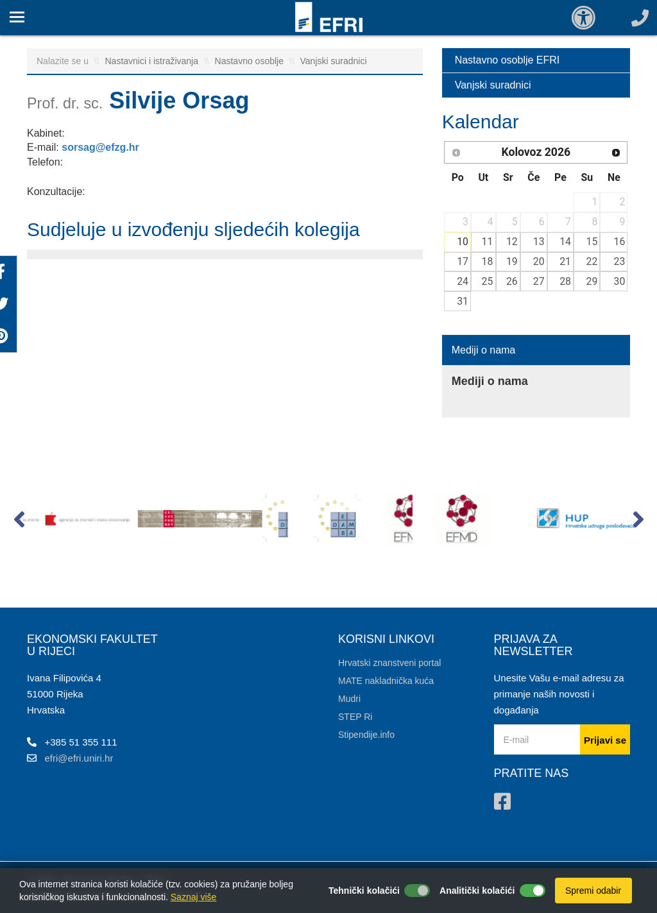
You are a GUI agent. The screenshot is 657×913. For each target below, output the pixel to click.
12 (512, 241)
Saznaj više (194, 897)
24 (462, 281)
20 (539, 261)
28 (565, 281)
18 (487, 261)
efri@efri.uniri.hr (79, 758)
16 (620, 241)
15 (592, 241)
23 (620, 261)
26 (512, 281)
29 (592, 281)
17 (462, 261)
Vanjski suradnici (333, 61)
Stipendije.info (366, 735)
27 (539, 281)
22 (592, 261)
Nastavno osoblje (250, 61)
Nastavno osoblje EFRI (507, 60)
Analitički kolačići (477, 890)
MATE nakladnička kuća (386, 681)
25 (487, 281)
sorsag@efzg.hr (100, 147)
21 (565, 261)
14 (565, 241)
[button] (19, 522)
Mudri (349, 699)
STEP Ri (355, 717)
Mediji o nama (484, 350)
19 (512, 261)
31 (462, 301)
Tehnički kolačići (364, 890)
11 (487, 241)
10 (462, 241)
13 (539, 241)
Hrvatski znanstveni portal (389, 663)
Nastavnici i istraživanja (153, 61)
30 (620, 281)
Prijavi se (605, 740)
